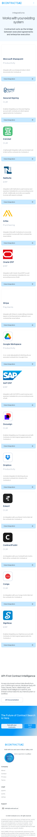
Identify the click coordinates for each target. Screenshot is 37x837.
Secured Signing (11, 98)
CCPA (3, 794)
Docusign (7, 424)
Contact (3, 774)
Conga (6, 584)
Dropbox (7, 465)
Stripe (6, 303)
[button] (34, 3)
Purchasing (9, 225)
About (3, 770)
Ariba (5, 221)
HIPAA (3, 797)
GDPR (3, 791)
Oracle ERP (8, 262)
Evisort (6, 506)
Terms (3, 780)
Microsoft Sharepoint (13, 59)
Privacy (3, 777)
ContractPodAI (10, 545)
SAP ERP (7, 383)
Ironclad (7, 139)
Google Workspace (12, 344)
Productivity (9, 63)
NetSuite (7, 178)
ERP (5, 181)
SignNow (7, 623)
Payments (8, 307)
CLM (5, 101)
